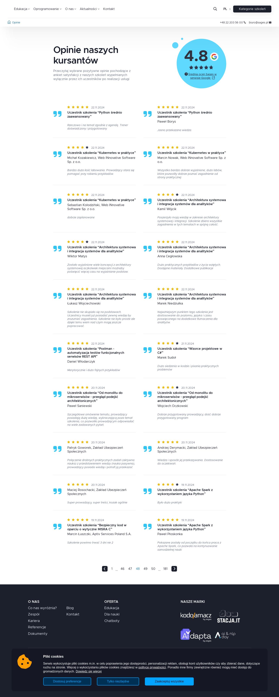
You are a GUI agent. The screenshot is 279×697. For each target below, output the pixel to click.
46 (122, 568)
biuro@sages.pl (260, 22)
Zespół (34, 614)
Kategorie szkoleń (252, 9)
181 (165, 568)
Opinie (16, 22)
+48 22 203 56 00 (233, 22)
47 (130, 568)
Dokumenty (38, 634)
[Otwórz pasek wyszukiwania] (215, 9)
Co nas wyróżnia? (42, 608)
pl (225, 9)
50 (153, 568)
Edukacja (111, 608)
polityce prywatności (152, 667)
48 (138, 568)
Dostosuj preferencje (67, 681)
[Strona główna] (9, 22)
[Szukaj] (218, 9)
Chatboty (112, 621)
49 (145, 568)
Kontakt (109, 9)
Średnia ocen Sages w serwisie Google (202, 76)
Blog (70, 608)
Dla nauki (111, 614)
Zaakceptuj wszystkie (169, 681)
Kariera (34, 621)
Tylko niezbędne (118, 681)
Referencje (37, 627)
